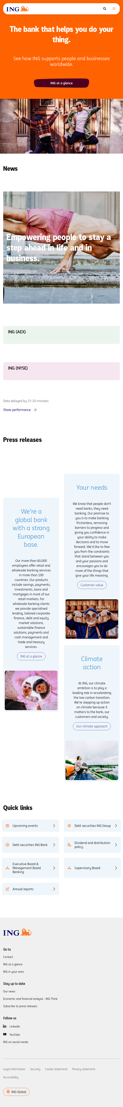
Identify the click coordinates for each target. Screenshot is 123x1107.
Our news (9, 991)
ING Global (16, 1092)
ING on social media (15, 1042)
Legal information (14, 1069)
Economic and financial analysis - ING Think (30, 999)
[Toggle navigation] (114, 9)
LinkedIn (15, 1026)
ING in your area (13, 972)
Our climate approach (91, 726)
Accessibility (10, 1077)
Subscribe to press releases (20, 1006)
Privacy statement (83, 1069)
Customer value (92, 585)
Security (35, 1069)
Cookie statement (56, 1069)
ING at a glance (61, 83)
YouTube (15, 1034)
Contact (8, 957)
